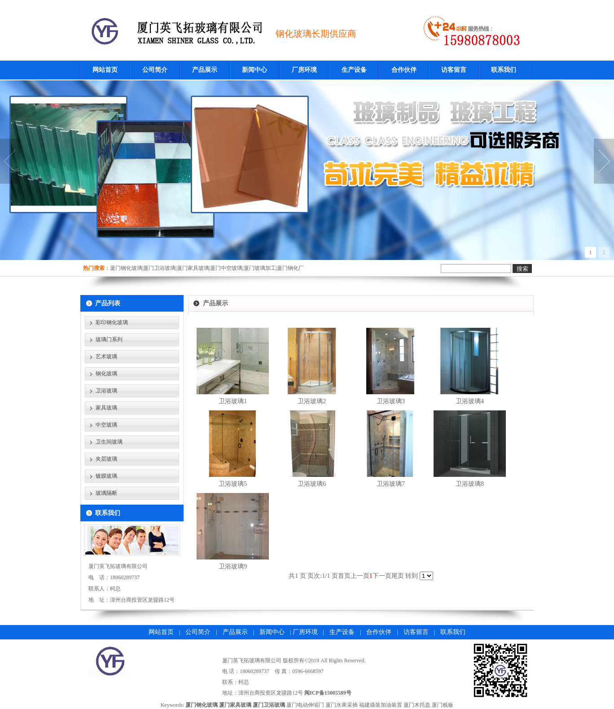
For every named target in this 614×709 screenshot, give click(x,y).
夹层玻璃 (106, 459)
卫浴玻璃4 (470, 401)
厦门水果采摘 (341, 705)
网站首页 (105, 69)
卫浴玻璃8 (470, 483)
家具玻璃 (106, 408)
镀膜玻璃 (106, 476)
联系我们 (503, 69)
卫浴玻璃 (106, 391)
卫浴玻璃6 (312, 483)
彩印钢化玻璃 (112, 322)
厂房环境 (304, 69)
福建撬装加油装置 (380, 705)
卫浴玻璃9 (233, 566)
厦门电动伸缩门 (305, 705)
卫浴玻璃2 (312, 401)
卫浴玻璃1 (233, 401)
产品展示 (204, 69)
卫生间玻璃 (109, 442)
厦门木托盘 (416, 705)
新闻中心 (254, 69)
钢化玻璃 (106, 373)
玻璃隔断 (106, 493)
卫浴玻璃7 (391, 483)
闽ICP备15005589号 (327, 693)
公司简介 (154, 69)
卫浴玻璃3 (391, 401)
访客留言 (453, 69)
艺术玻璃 (106, 356)
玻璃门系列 (109, 339)
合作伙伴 (404, 69)
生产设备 (354, 69)
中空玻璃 (106, 425)
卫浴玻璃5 (233, 483)
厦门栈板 (442, 705)
